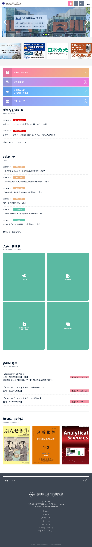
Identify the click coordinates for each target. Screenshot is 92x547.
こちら (23, 142)
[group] (11, 51)
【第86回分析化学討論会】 (14, 374)
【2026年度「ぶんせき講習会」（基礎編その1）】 (25, 387)
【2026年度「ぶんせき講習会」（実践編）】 (22, 398)
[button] (43, 34)
